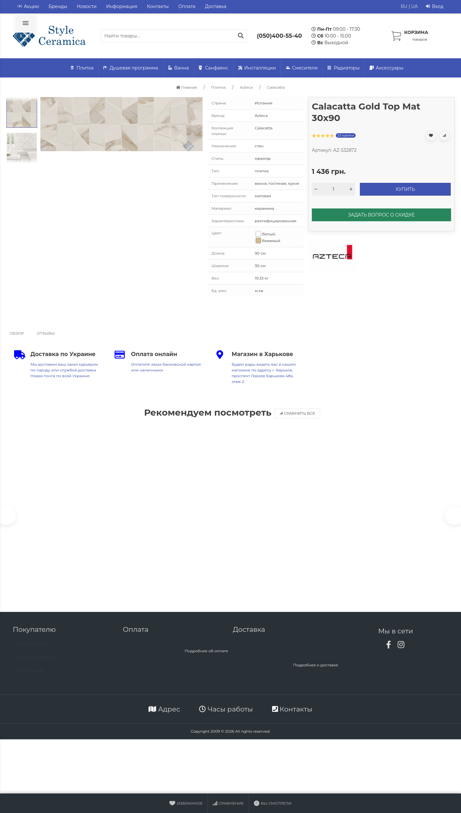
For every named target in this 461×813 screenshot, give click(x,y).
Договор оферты (35, 663)
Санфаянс (213, 68)
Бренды (58, 6)
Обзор (17, 333)
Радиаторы (344, 68)
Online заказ (30, 676)
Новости (87, 6)
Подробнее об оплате (206, 653)
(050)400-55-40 (279, 35)
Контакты (158, 6)
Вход (434, 7)
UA (414, 6)
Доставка (215, 6)
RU (403, 6)
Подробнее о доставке (315, 667)
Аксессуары (386, 68)
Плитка (81, 68)
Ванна (178, 68)
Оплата (186, 6)
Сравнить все (297, 413)
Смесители (302, 68)
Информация (121, 6)
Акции (28, 7)
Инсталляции (257, 68)
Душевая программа (130, 68)
